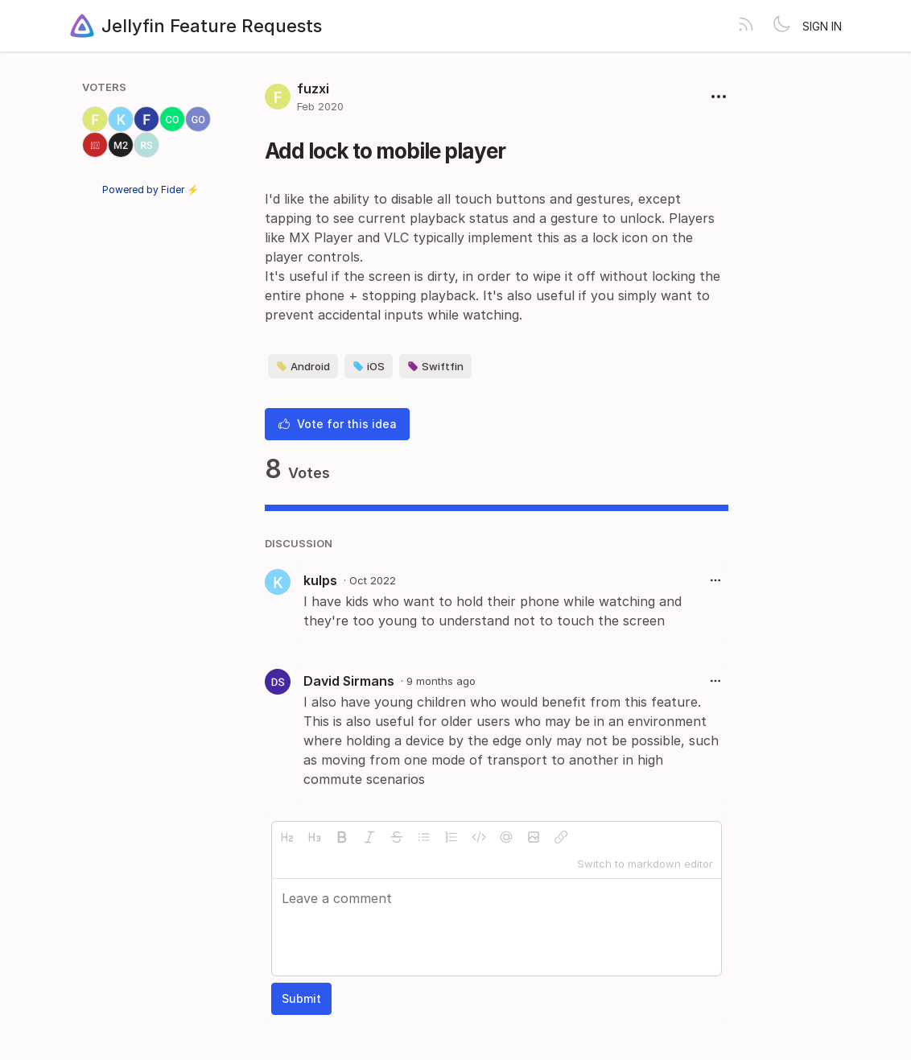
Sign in (822, 26)
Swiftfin (435, 366)
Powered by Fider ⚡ (150, 190)
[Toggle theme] (781, 26)
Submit (301, 998)
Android (303, 366)
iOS (368, 366)
